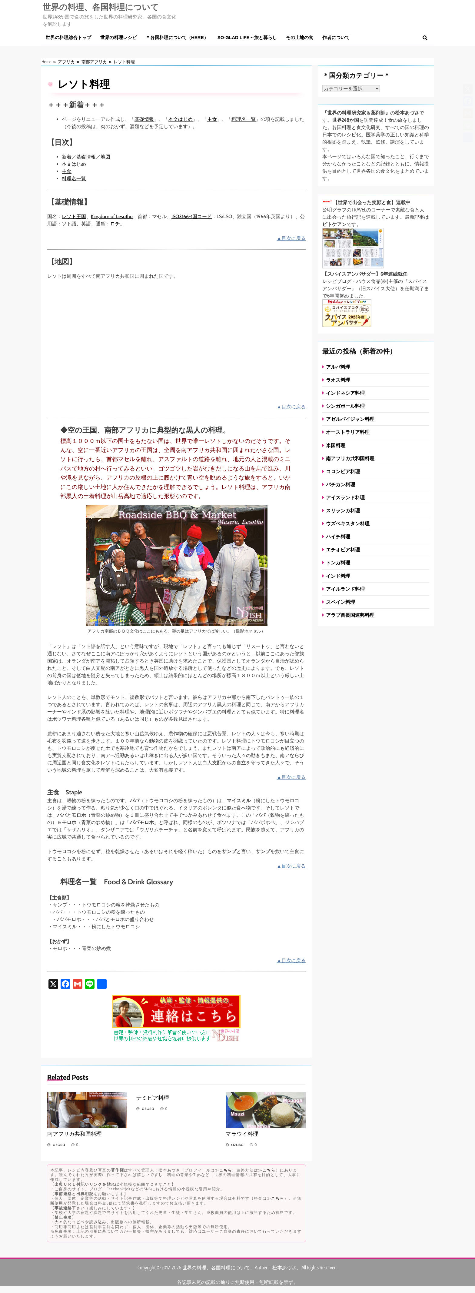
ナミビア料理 (152, 1097)
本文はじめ (180, 119)
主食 (212, 119)
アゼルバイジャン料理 (350, 419)
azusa (59, 1145)
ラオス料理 (338, 380)
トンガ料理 (338, 562)
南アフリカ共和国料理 (74, 1133)
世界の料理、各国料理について (101, 7)
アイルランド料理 (345, 589)
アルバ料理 (338, 367)
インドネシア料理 (345, 393)
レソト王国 (74, 216)
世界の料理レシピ (118, 37)
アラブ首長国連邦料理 (350, 615)
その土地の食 (299, 37)
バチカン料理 (340, 484)
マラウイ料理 (242, 1133)
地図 (105, 157)
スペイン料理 (340, 602)
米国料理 (335, 445)
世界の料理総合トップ (68, 37)
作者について (336, 37)
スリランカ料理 (343, 510)
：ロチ (112, 224)
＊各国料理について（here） (177, 37)
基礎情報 (144, 119)
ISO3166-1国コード (191, 216)
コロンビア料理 (343, 471)
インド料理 (338, 576)
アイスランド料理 (345, 497)
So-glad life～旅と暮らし (247, 37)
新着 (66, 157)
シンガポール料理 (345, 406)
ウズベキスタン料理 (348, 523)
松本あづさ (284, 1268)
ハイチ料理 (338, 536)
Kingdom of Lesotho (112, 216)
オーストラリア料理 (348, 432)
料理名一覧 (243, 119)
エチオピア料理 (343, 549)
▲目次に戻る (291, 238)
